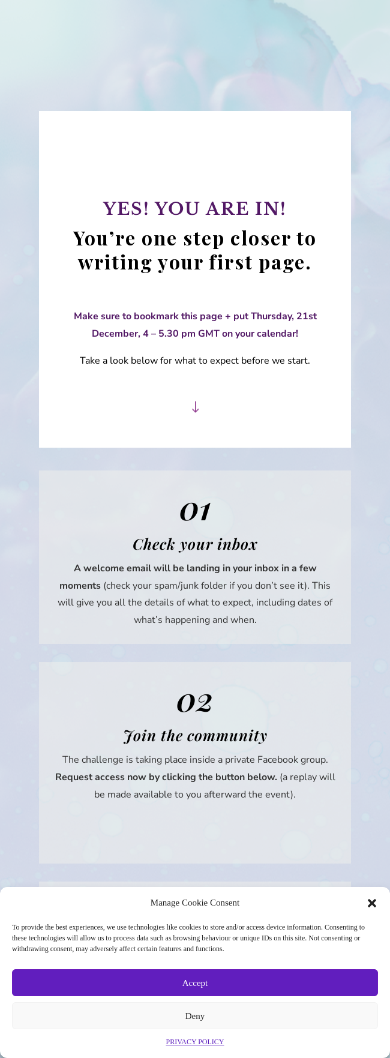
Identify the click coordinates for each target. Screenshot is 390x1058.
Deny (195, 1016)
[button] (372, 903)
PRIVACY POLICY (195, 1042)
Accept (195, 983)
